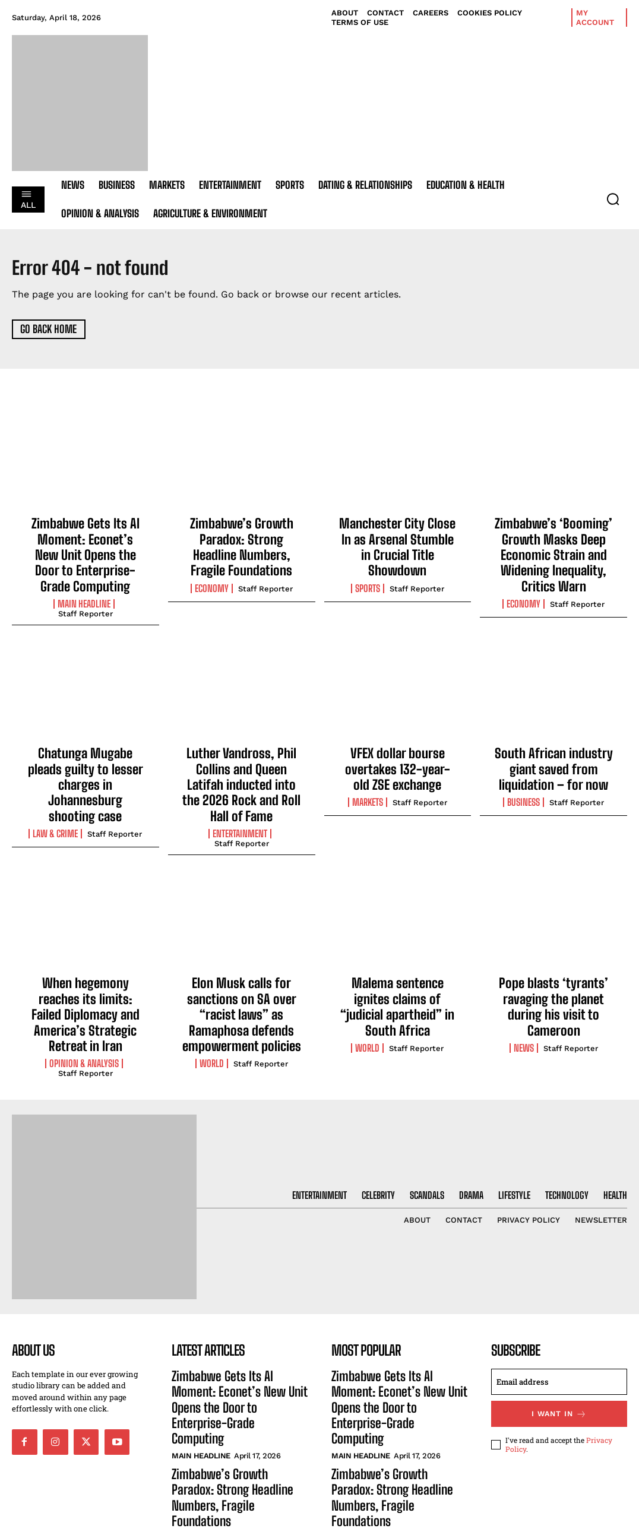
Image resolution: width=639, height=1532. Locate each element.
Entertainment (240, 794)
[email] (559, 1319)
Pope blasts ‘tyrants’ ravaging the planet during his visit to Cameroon (553, 954)
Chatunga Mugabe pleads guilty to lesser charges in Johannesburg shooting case (85, 758)
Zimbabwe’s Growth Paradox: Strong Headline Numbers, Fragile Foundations (241, 542)
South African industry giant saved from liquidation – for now (553, 751)
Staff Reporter (85, 600)
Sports (367, 565)
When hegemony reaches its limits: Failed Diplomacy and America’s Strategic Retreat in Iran (85, 961)
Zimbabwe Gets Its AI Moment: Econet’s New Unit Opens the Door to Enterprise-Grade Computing (85, 549)
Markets (367, 781)
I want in (559, 1350)
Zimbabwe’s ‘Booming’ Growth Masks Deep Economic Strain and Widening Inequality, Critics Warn (553, 549)
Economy (212, 578)
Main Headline (84, 591)
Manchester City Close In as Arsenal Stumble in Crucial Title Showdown (397, 536)
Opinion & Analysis (84, 996)
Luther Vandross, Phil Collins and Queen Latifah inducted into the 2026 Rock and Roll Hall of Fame (241, 758)
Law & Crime (55, 794)
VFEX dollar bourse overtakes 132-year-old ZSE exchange (397, 751)
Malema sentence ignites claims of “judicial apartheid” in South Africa (397, 954)
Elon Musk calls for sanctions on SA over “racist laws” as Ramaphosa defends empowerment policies (241, 967)
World (212, 1009)
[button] (613, 199)
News (524, 984)
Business (523, 781)
